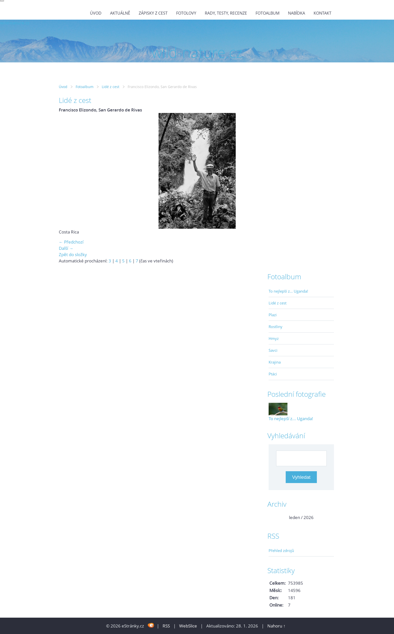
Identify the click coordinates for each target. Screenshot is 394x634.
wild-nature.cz (14, 23)
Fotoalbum (267, 13)
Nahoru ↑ (276, 626)
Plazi (273, 314)
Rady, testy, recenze (226, 13)
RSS (166, 626)
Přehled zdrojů (281, 550)
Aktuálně (120, 13)
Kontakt (322, 13)
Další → (66, 248)
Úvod (96, 13)
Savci (273, 350)
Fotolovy (186, 13)
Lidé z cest (110, 86)
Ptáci (273, 373)
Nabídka (296, 13)
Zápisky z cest (153, 13)
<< (275, 517)
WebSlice (188, 626)
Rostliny (275, 326)
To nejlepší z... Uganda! (288, 291)
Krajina (275, 362)
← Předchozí (71, 242)
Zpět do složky (73, 254)
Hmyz (274, 338)
